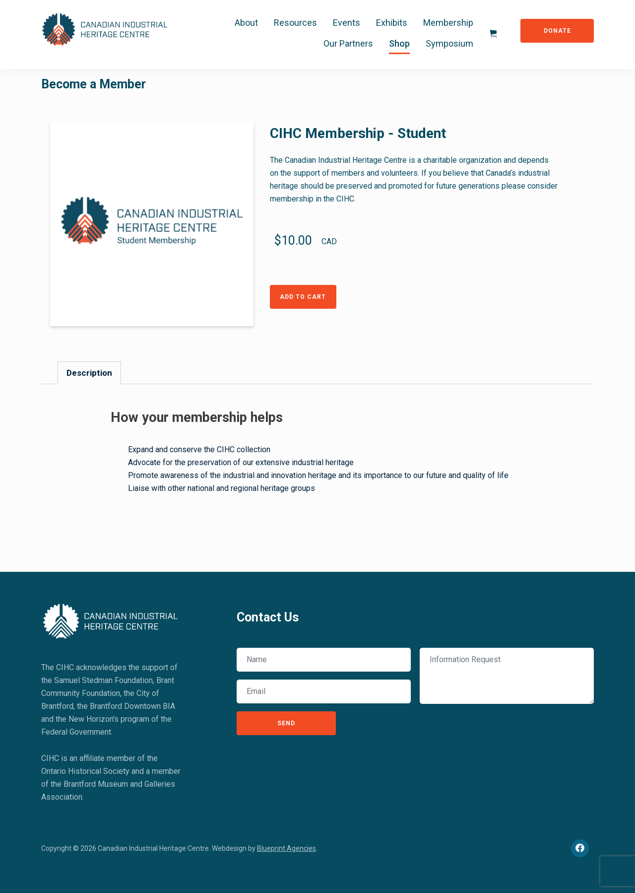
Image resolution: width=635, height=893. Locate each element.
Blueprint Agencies (286, 848)
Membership (448, 22)
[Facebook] (580, 848)
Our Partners (348, 43)
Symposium (449, 43)
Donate (557, 30)
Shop (399, 43)
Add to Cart (303, 296)
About (246, 22)
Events (346, 22)
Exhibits (391, 22)
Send (286, 723)
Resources (295, 22)
